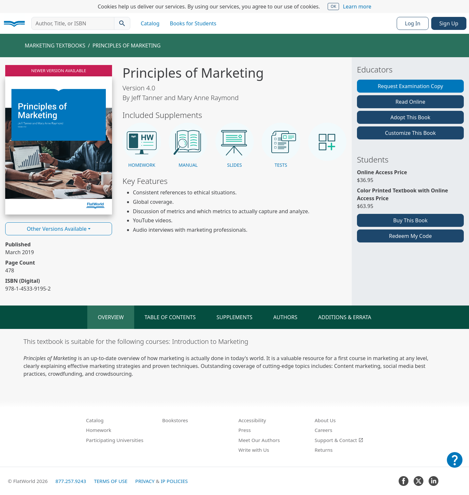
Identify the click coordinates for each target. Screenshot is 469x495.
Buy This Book (410, 220)
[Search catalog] (122, 23)
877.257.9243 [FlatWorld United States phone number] (70, 481)
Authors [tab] (285, 317)
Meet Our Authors (259, 440)
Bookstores (175, 420)
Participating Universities (114, 440)
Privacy (144, 481)
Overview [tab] (111, 317)
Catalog (150, 23)
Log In (412, 23)
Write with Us (253, 450)
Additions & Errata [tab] (344, 317)
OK (333, 6)
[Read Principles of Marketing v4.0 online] (58, 140)
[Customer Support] (454, 464)
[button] (142, 146)
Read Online (410, 101)
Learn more (357, 6)
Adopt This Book (411, 117)
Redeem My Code (410, 236)
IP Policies (174, 481)
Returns (324, 450)
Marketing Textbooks (55, 45)
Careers (323, 430)
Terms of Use (110, 481)
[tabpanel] (234, 357)
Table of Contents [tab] (170, 317)
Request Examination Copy (410, 86)
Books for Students (193, 23)
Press (244, 430)
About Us (325, 420)
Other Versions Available (57, 228)
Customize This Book (410, 133)
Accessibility (252, 420)
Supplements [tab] (234, 317)
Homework (98, 430)
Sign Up (448, 23)
